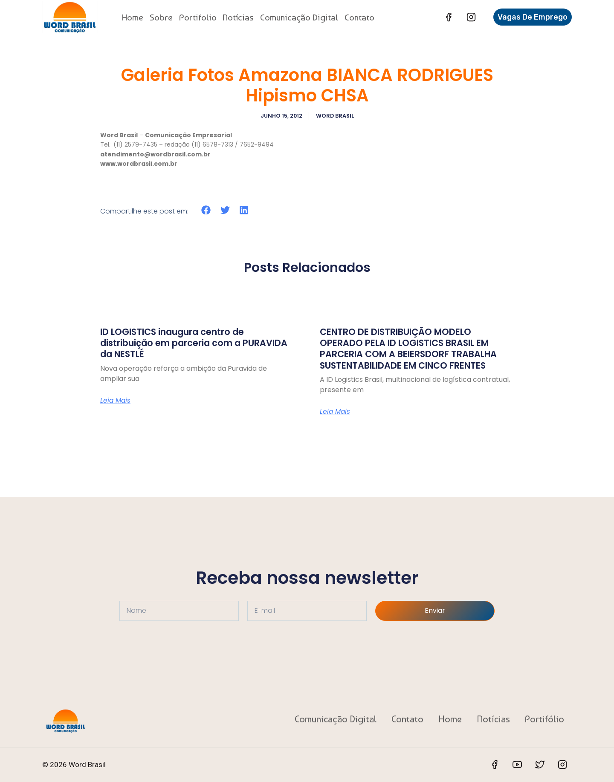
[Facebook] (448, 17)
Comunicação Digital (299, 17)
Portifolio (198, 17)
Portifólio (544, 718)
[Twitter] (539, 764)
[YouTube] (517, 764)
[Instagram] (471, 17)
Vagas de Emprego (533, 17)
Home (132, 17)
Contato (359, 17)
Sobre (161, 17)
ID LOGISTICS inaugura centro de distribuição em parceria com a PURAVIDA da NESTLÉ (180, 343)
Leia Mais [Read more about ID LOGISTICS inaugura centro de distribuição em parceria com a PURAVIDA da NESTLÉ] (116, 400)
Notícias (238, 17)
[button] (206, 210)
